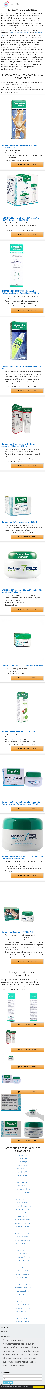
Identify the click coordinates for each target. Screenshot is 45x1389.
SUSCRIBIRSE (8, 1382)
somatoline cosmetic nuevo (19, 33)
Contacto (4, 1331)
